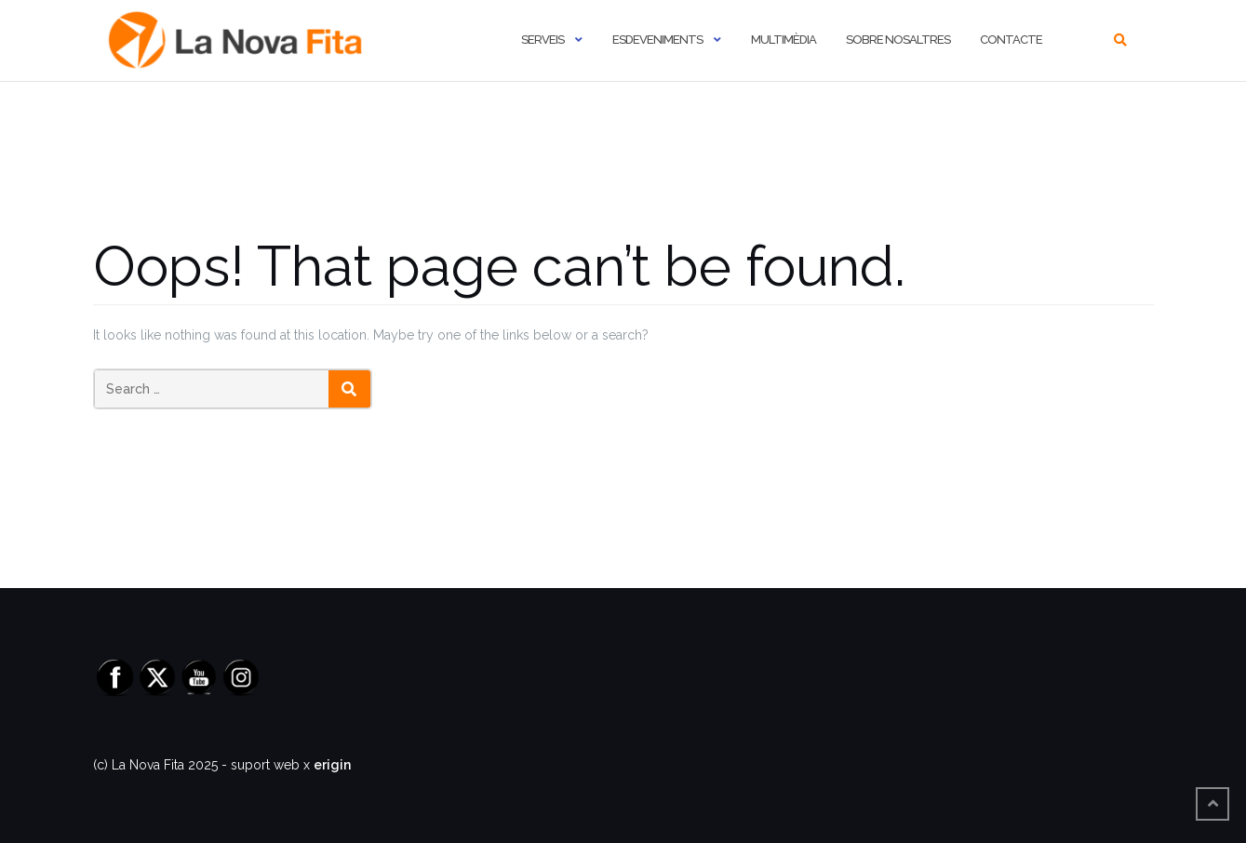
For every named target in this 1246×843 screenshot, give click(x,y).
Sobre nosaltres (898, 40)
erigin (332, 764)
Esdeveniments (657, 40)
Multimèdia (783, 40)
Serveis (542, 40)
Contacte (1011, 40)
